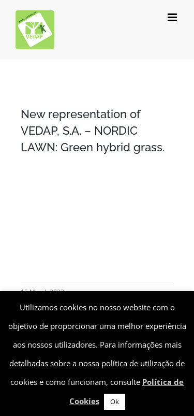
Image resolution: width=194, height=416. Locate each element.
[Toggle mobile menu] (173, 17)
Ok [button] (114, 401)
